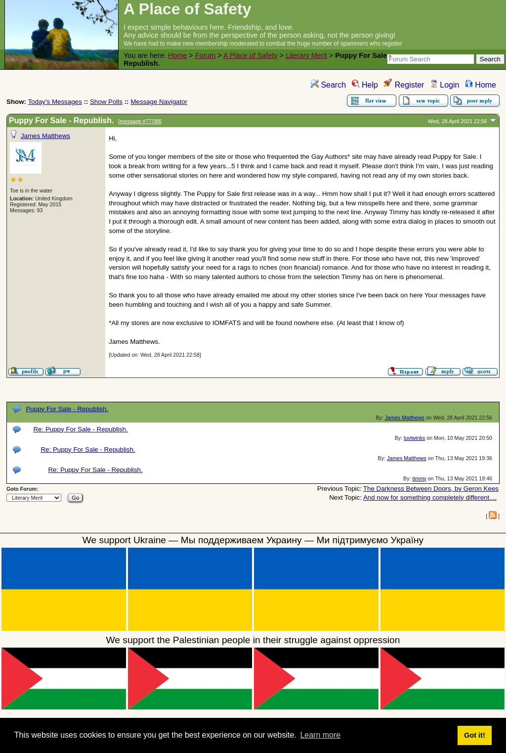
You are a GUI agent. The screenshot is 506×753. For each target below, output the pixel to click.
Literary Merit (306, 55)
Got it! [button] (474, 735)
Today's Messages (55, 101)
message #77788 (140, 121)
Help (365, 85)
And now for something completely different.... (430, 497)
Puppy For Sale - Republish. (67, 409)
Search (328, 85)
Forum (205, 55)
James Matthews (45, 136)
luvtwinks (414, 438)
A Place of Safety (250, 55)
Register (403, 85)
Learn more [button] (320, 735)
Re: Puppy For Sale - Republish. (80, 429)
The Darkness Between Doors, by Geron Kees (431, 488)
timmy (419, 478)
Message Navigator (158, 101)
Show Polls (106, 101)
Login (445, 85)
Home (177, 55)
